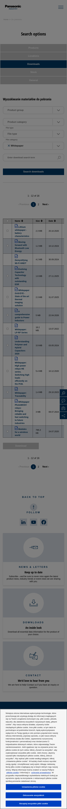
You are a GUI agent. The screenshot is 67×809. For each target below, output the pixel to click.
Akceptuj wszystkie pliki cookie (33, 803)
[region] (33, 759)
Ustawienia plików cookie (33, 787)
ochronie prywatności (41, 773)
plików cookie (12, 773)
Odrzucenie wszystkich (33, 795)
